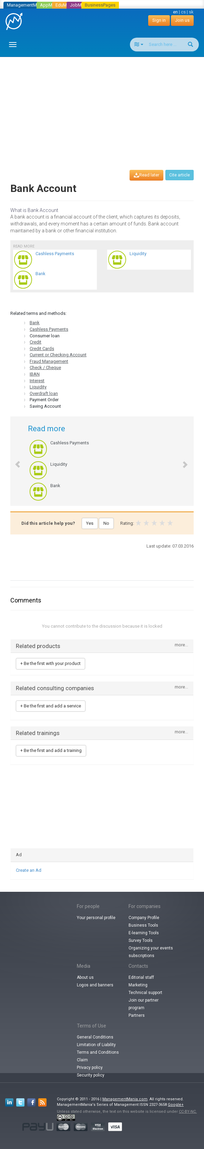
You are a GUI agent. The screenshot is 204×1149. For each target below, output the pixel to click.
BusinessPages (100, 5)
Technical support (145, 992)
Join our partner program (144, 1004)
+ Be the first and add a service (50, 705)
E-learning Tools (144, 932)
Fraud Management (49, 361)
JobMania (80, 5)
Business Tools (143, 925)
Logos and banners (95, 985)
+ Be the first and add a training (51, 750)
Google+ (176, 1104)
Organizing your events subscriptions (151, 952)
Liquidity (38, 386)
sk (191, 12)
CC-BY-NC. (188, 1111)
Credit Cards (42, 348)
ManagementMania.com (124, 1099)
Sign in (159, 20)
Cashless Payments (49, 329)
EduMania (65, 5)
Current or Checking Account (58, 354)
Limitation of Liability (96, 1044)
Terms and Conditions (98, 1052)
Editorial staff (141, 977)
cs (183, 12)
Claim (82, 1060)
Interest (37, 380)
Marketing (138, 985)
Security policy (90, 1075)
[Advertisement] (104, 107)
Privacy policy (90, 1067)
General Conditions (95, 1037)
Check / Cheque (45, 367)
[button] (14, 460)
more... (181, 645)
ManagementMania (26, 5)
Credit (35, 342)
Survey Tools (141, 940)
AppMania (50, 5)
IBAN (35, 374)
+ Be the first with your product (50, 663)
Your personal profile (96, 917)
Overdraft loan (44, 393)
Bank (35, 322)
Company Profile (144, 917)
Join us (182, 20)
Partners (137, 1015)
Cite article (179, 175)
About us (85, 977)
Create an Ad (28, 870)
